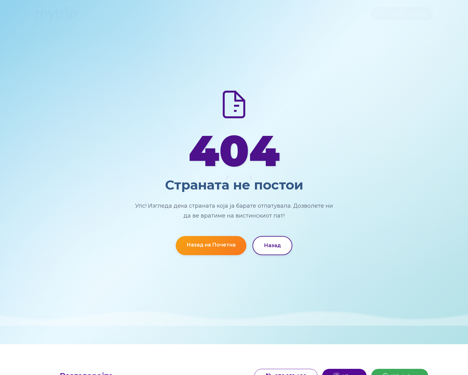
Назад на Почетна (211, 245)
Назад (272, 245)
